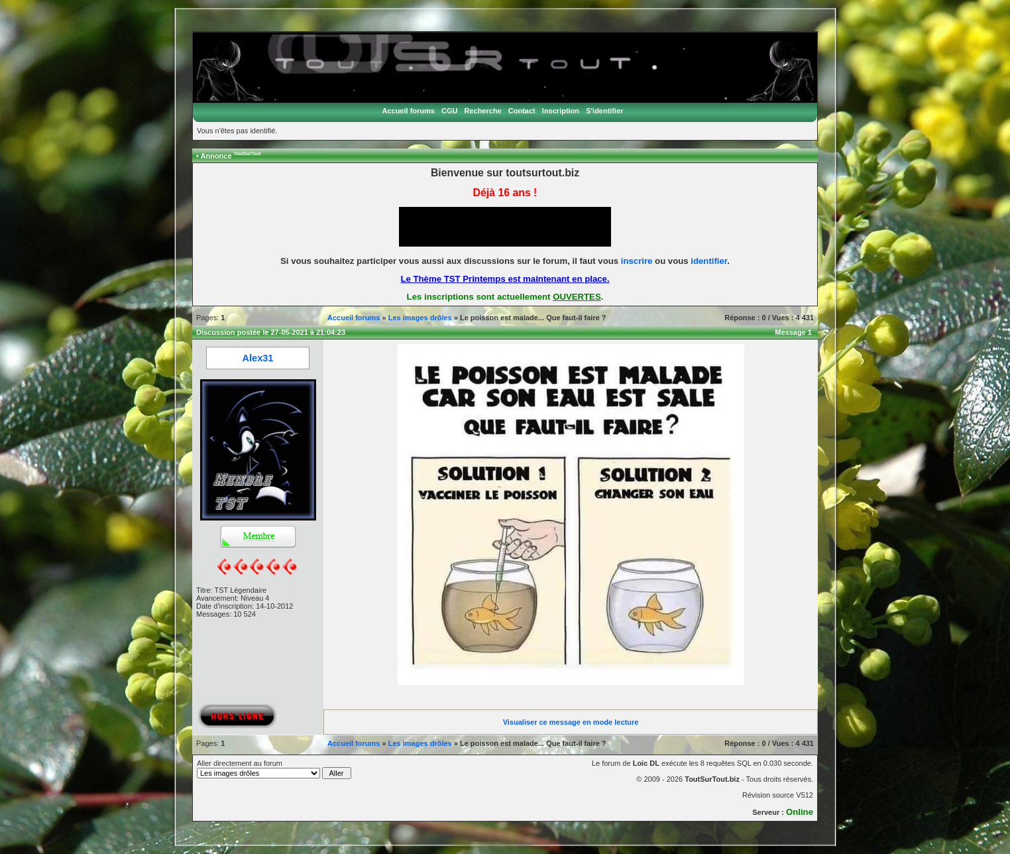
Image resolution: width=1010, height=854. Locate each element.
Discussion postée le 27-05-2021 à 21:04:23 (270, 332)
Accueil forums (408, 111)
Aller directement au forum (274, 769)
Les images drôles (420, 318)
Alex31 (258, 358)
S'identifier (604, 111)
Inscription (560, 111)
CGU (449, 111)
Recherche (483, 111)
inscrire (637, 261)
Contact (521, 111)
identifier (709, 261)
